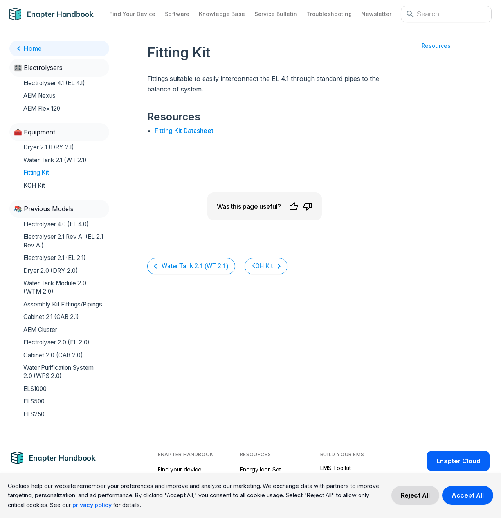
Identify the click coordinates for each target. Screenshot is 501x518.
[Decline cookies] (415, 495)
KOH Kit (34, 185)
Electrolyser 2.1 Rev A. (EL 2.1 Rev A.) (63, 241)
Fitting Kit (36, 172)
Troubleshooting (329, 14)
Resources (436, 45)
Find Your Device (132, 14)
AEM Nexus (39, 95)
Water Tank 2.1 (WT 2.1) (55, 160)
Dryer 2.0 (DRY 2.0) (50, 270)
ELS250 (34, 414)
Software (177, 14)
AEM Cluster (40, 329)
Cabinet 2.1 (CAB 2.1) (51, 317)
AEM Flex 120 (41, 108)
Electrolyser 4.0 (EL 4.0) (56, 224)
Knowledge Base (222, 14)
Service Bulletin (275, 14)
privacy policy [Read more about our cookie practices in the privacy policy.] (92, 505)
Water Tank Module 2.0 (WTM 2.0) (54, 287)
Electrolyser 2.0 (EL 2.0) (56, 342)
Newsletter (376, 14)
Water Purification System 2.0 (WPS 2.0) (58, 372)
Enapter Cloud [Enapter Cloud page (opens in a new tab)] (458, 461)
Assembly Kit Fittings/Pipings (62, 304)
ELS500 (34, 401)
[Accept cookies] (467, 495)
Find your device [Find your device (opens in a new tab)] (180, 469)
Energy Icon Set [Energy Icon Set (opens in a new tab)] (260, 469)
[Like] (293, 206)
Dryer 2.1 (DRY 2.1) (48, 147)
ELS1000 (35, 389)
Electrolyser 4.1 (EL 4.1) (54, 83)
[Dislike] (307, 206)
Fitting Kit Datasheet (184, 130)
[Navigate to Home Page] (57, 14)
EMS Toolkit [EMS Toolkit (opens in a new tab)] (335, 467)
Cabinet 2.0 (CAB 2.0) (53, 355)
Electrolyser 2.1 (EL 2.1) (54, 258)
